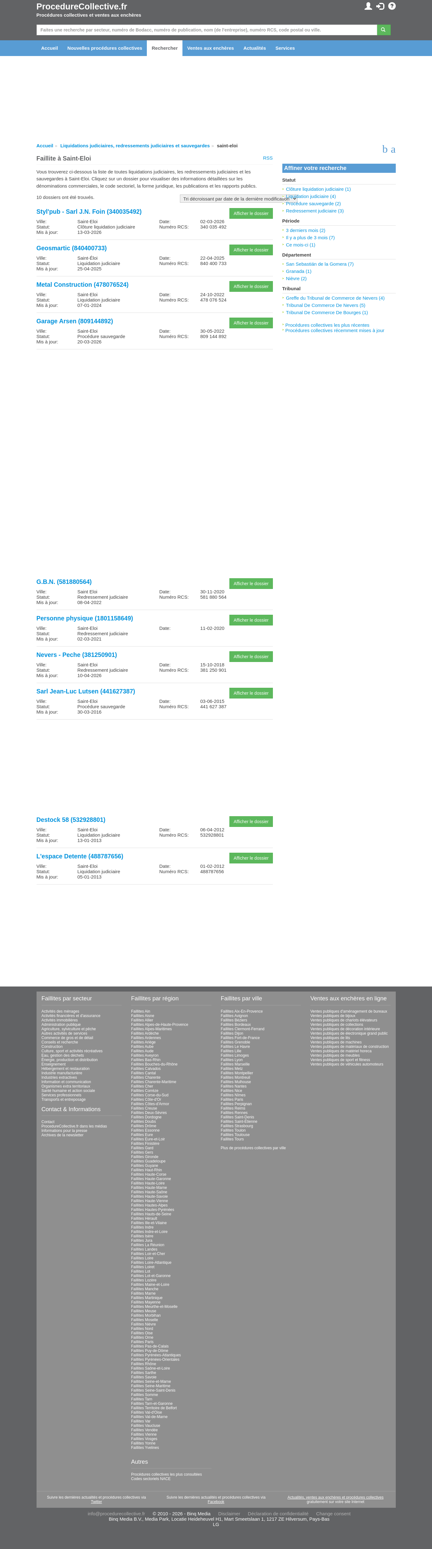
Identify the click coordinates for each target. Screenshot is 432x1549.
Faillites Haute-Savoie (149, 1196)
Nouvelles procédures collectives (104, 48)
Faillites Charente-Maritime (153, 1082)
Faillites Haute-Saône (149, 1192)
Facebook (216, 1502)
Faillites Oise (142, 1333)
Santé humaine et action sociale (68, 1090)
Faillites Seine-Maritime (150, 1386)
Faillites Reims (233, 1108)
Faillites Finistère (145, 1143)
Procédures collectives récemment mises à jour (334, 330)
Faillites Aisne (142, 1016)
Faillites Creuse (144, 1108)
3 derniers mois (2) (305, 230)
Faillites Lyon (232, 1060)
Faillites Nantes (234, 1086)
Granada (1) (299, 271)
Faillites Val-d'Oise (146, 1412)
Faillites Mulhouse (236, 1082)
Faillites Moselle (144, 1320)
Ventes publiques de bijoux (332, 1016)
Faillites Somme (144, 1395)
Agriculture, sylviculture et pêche (69, 1029)
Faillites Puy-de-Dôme (149, 1350)
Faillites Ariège (143, 1042)
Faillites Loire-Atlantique (151, 1262)
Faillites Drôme (143, 1126)
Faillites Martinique (147, 1298)
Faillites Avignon (234, 1016)
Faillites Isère (142, 1236)
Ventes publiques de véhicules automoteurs (346, 1064)
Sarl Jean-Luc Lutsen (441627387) (86, 691)
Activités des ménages (60, 1011)
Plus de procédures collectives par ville (253, 1148)
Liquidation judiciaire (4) (311, 196)
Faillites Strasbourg (237, 1126)
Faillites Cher (142, 1086)
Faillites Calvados (146, 1068)
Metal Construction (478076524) (83, 284)
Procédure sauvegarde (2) (313, 203)
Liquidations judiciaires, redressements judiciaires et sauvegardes (135, 145)
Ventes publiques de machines (336, 1042)
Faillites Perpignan (236, 1104)
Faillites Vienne (144, 1434)
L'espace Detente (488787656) (80, 856)
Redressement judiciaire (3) (315, 210)
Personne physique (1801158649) (85, 618)
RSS (268, 158)
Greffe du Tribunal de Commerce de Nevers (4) (335, 298)
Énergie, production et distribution (70, 1060)
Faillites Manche (144, 1289)
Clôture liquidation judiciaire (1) (318, 189)
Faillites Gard (142, 1148)
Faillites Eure (142, 1135)
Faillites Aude (142, 1051)
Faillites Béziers (234, 1020)
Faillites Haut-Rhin (146, 1170)
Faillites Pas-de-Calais (150, 1346)
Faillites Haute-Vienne (149, 1201)
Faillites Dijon (232, 1033)
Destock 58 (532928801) (71, 819)
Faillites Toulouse (235, 1135)
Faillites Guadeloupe (148, 1161)
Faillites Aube (142, 1046)
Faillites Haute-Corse (148, 1174)
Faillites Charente (145, 1077)
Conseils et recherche (60, 1042)
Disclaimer (229, 1513)
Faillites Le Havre (235, 1046)
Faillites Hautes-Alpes (149, 1205)
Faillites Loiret (142, 1267)
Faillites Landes (144, 1249)
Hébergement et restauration (66, 1068)
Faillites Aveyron (144, 1055)
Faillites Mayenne (145, 1302)
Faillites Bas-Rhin (145, 1060)
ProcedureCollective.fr (82, 6)
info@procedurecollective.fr (116, 1513)
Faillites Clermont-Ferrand (243, 1029)
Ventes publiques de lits (330, 1038)
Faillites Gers (142, 1152)
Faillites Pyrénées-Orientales (155, 1359)
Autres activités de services (64, 1033)
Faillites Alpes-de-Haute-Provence (159, 1024)
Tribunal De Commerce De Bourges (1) (327, 312)
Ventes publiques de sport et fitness (340, 1060)
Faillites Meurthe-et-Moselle (154, 1306)
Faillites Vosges (144, 1439)
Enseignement (54, 1064)
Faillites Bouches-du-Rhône (154, 1064)
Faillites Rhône (143, 1364)
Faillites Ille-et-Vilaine (149, 1223)
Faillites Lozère (144, 1280)
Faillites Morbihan (146, 1315)
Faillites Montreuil (235, 1077)
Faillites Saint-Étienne (239, 1121)
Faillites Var (141, 1421)
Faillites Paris (142, 1342)
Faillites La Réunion (147, 1245)
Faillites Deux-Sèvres (149, 1113)
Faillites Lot (140, 1271)
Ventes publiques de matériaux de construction (349, 1046)
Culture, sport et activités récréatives (72, 1051)
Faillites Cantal (143, 1073)
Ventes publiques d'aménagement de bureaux (348, 1011)
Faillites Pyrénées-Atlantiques (156, 1355)
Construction (52, 1046)
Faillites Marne (143, 1293)
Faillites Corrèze (144, 1090)
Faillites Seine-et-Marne (151, 1381)
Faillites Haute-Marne (149, 1187)
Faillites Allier (142, 1020)
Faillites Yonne (143, 1443)
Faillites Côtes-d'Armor (150, 1104)
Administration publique (61, 1024)
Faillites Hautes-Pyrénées (152, 1209)
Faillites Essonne (145, 1130)
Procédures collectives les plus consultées (166, 1474)
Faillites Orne (142, 1337)
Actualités (254, 48)
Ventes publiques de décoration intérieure (345, 1029)
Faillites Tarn (141, 1399)
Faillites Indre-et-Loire (149, 1232)
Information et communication (66, 1082)
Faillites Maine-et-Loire (150, 1284)
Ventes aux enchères (210, 48)
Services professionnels (62, 1095)
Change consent (333, 1513)
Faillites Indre (142, 1227)
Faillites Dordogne (146, 1117)
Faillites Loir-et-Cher (148, 1254)
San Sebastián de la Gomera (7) (320, 264)
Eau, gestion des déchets (63, 1055)
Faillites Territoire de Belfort (154, 1408)
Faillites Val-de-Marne (149, 1417)
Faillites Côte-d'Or (146, 1099)
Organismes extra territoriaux (66, 1086)
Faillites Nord (142, 1328)
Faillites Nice (231, 1090)
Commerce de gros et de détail (67, 1038)
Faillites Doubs (143, 1121)
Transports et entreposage (64, 1099)
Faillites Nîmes (233, 1095)
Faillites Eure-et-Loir (148, 1139)
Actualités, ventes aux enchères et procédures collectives (335, 1497)
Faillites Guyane (144, 1165)
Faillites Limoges (235, 1055)
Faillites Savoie (144, 1377)
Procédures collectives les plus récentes (327, 325)
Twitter (96, 1502)
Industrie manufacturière (62, 1073)
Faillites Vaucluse (145, 1425)
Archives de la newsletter (63, 1135)
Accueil (49, 48)
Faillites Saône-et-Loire (150, 1368)
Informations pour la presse (64, 1130)
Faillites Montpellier (237, 1073)
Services (285, 48)
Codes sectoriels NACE (150, 1479)
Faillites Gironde (144, 1157)
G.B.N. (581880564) (64, 581)
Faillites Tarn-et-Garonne (152, 1403)
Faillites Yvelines (145, 1447)
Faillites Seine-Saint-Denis (153, 1390)
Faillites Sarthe (143, 1373)
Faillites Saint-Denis (237, 1117)
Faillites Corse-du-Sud (150, 1095)
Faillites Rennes (234, 1113)
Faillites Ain (140, 1011)
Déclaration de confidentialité (278, 1513)
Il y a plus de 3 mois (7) (310, 237)
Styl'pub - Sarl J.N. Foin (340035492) (89, 211)
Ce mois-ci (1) (300, 244)
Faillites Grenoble (235, 1042)
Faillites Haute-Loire (148, 1183)
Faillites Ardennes (146, 1038)
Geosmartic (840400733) (72, 248)
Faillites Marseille (235, 1064)
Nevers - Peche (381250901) (77, 654)
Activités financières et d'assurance (71, 1016)
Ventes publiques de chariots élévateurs (343, 1020)
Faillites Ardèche (145, 1033)
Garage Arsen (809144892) (75, 321)
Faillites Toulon (233, 1130)
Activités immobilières (60, 1020)
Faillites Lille (231, 1051)
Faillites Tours (232, 1139)
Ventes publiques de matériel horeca (341, 1051)
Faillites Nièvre (143, 1324)
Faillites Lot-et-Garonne (150, 1276)
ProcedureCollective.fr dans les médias (74, 1126)
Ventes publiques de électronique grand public (349, 1033)
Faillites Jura (141, 1240)
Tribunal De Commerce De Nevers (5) (326, 305)
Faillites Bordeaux (236, 1024)
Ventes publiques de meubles (335, 1055)
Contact (48, 1122)
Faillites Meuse (143, 1311)
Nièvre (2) (296, 278)
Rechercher (165, 48)
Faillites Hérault (144, 1218)
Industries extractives (59, 1077)
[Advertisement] (155, 398)
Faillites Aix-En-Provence (242, 1011)
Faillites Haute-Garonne (151, 1179)
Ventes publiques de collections (336, 1024)
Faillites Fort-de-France (240, 1038)
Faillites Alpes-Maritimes (151, 1029)
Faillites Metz (232, 1068)
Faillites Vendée (144, 1430)
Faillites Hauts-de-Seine (151, 1214)
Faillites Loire (142, 1258)
